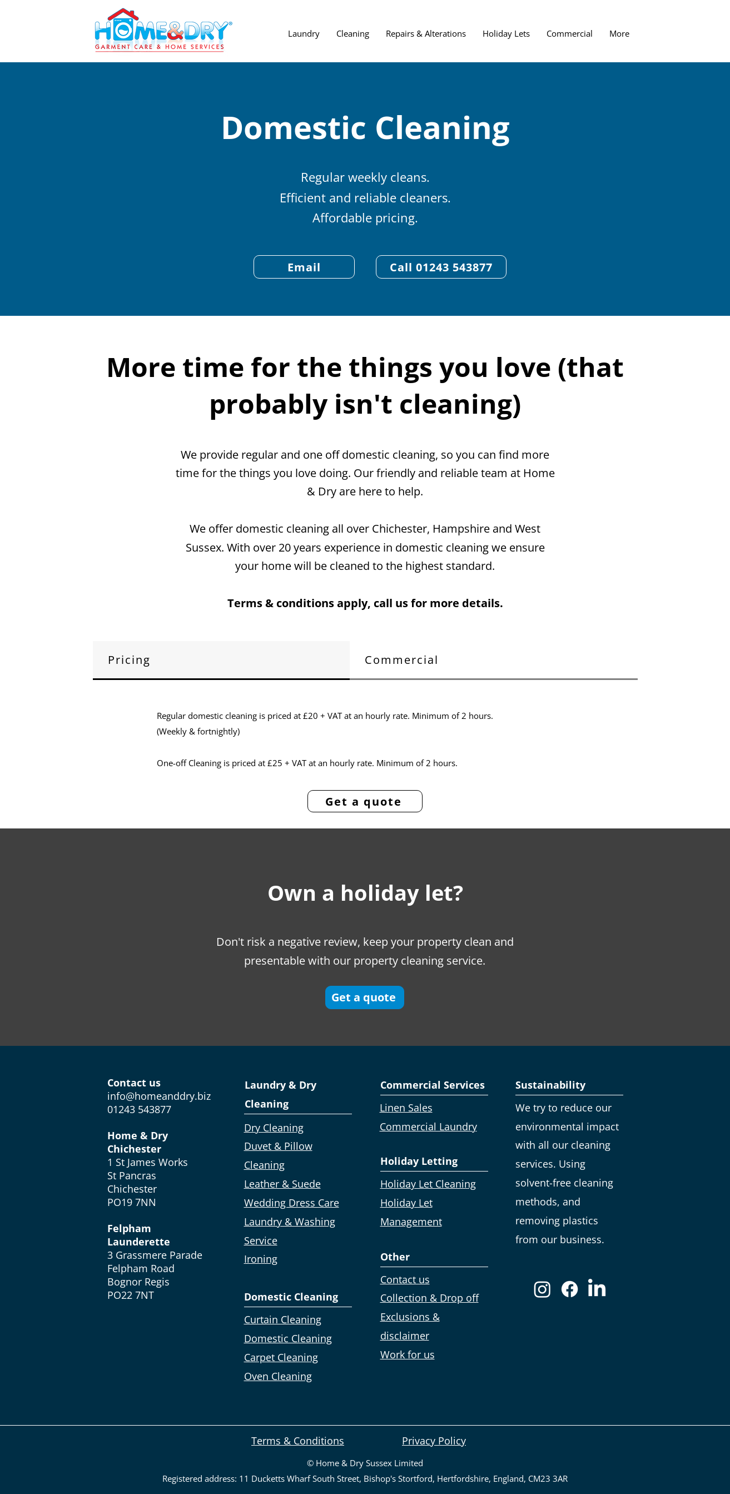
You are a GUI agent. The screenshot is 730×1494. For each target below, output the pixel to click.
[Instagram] (542, 1289)
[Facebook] (569, 1289)
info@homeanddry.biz (159, 1096)
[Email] (304, 267)
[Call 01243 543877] (441, 267)
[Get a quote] (365, 801)
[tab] (221, 660)
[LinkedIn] (597, 1289)
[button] (304, 33)
